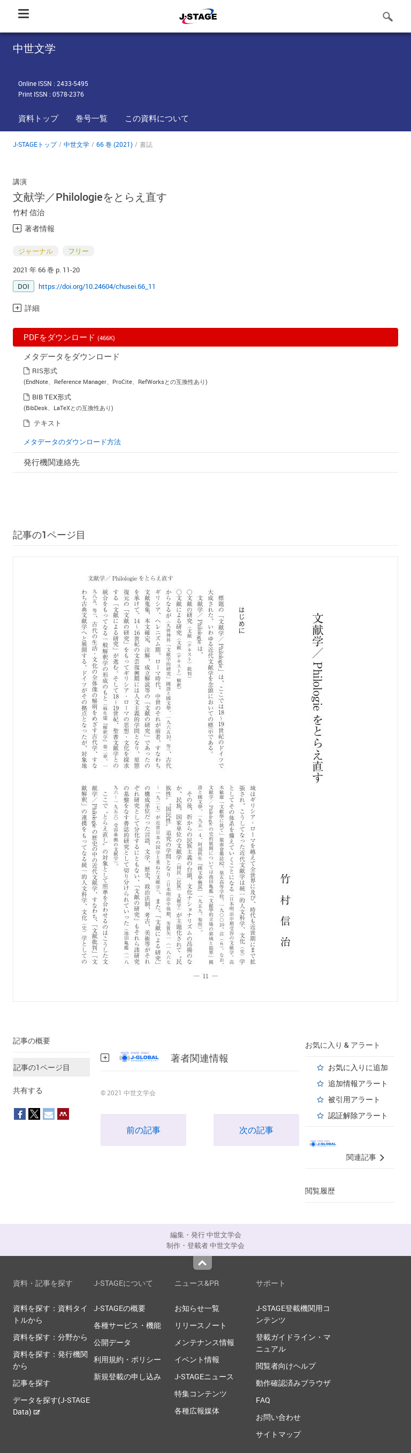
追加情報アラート (358, 1083)
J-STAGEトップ (35, 144)
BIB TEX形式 (51, 397)
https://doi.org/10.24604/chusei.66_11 (97, 286)
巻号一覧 (91, 118)
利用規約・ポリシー (127, 1359)
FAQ (263, 1400)
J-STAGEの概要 (120, 1308)
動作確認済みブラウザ (293, 1383)
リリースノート (200, 1325)
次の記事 (256, 1130)
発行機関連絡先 (52, 462)
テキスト (48, 423)
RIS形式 (44, 370)
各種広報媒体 (196, 1410)
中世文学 (76, 144)
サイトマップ (278, 1434)
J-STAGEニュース (204, 1376)
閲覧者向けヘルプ (286, 1366)
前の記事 (143, 1130)
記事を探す (31, 1383)
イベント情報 (196, 1359)
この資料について (157, 118)
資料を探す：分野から (50, 1337)
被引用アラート (354, 1099)
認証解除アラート (358, 1115)
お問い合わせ (278, 1417)
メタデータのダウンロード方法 (72, 441)
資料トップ (38, 118)
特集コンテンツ (200, 1393)
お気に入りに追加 (358, 1067)
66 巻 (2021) (114, 144)
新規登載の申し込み (127, 1376)
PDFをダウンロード (69, 337)
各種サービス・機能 (127, 1325)
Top (202, 1263)
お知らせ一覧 (196, 1308)
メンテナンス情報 (204, 1342)
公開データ (112, 1342)
